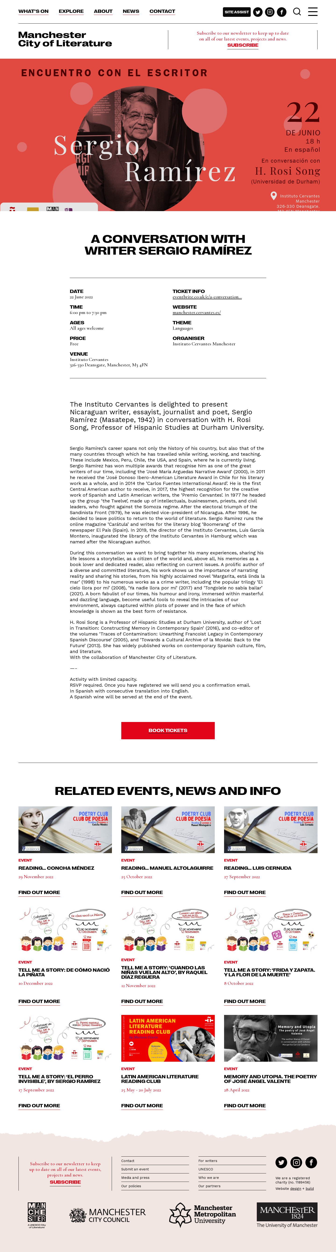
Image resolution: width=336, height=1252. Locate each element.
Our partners (209, 1186)
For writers (207, 1161)
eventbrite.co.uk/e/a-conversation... (207, 297)
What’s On (33, 11)
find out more (39, 892)
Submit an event (135, 1169)
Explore (71, 11)
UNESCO (205, 1169)
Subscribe (242, 44)
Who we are (208, 1178)
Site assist (237, 12)
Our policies (131, 1186)
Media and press (135, 1178)
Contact (162, 11)
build (310, 1189)
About (103, 11)
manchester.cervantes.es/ (197, 312)
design (295, 1189)
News (131, 11)
